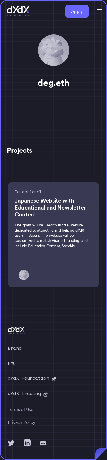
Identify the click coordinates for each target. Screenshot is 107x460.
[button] (99, 11)
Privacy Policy (21, 422)
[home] (18, 11)
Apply (77, 11)
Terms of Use (20, 409)
